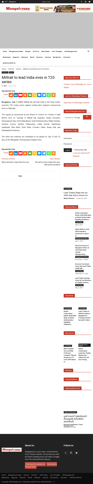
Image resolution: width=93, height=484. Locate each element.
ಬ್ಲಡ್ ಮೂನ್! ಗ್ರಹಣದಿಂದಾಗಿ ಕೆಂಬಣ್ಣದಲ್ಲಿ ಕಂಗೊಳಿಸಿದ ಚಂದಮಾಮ (75, 419)
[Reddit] (11, 95)
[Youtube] (20, 95)
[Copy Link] (34, 95)
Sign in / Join (46, 2)
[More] (53, 95)
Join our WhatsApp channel (76, 96)
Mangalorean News (16, 51)
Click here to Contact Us (35, 464)
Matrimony (7, 57)
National (24, 57)
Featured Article (71, 165)
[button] (88, 51)
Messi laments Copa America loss (15, 162)
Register (76, 156)
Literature (66, 57)
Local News (67, 189)
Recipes (28, 51)
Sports (18, 69)
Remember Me (81, 150)
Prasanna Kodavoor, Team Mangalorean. (73, 425)
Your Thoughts (57, 51)
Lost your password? (81, 153)
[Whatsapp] (49, 95)
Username (68, 138)
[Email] (30, 95)
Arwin (53, 482)
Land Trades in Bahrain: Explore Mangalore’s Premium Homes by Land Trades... (84, 315)
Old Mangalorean (70, 51)
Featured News (71, 207)
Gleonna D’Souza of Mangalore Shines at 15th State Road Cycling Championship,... (82, 250)
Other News (45, 51)
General (48, 57)
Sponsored (69, 333)
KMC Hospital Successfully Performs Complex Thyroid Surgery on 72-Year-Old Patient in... (70, 355)
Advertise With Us (9, 63)
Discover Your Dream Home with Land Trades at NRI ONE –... (83, 266)
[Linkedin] (16, 95)
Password (68, 144)
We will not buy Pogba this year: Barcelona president (47, 163)
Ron (5, 86)
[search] (73, 118)
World (32, 57)
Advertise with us (72, 78)
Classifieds (79, 222)
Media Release (69, 198)
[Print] (25, 95)
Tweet (5, 94)
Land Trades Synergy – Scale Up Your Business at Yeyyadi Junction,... (83, 280)
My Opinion (57, 57)
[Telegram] (44, 95)
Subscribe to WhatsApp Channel (76, 103)
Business (39, 57)
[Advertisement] (46, 30)
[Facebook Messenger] (39, 95)
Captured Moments (72, 388)
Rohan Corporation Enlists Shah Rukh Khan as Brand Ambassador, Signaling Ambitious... (70, 317)
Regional (16, 57)
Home (5, 51)
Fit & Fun (36, 51)
